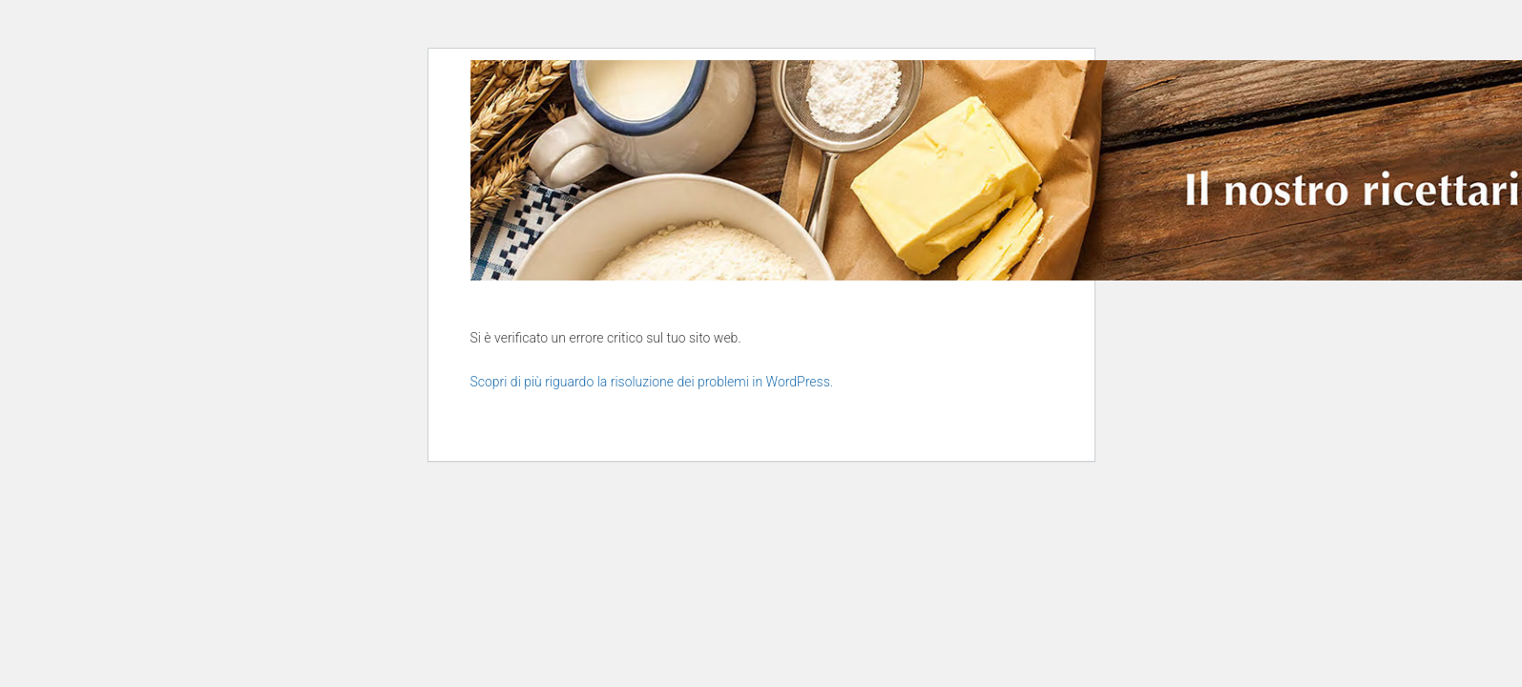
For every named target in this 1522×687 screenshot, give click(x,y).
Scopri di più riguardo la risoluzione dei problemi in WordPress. (652, 381)
